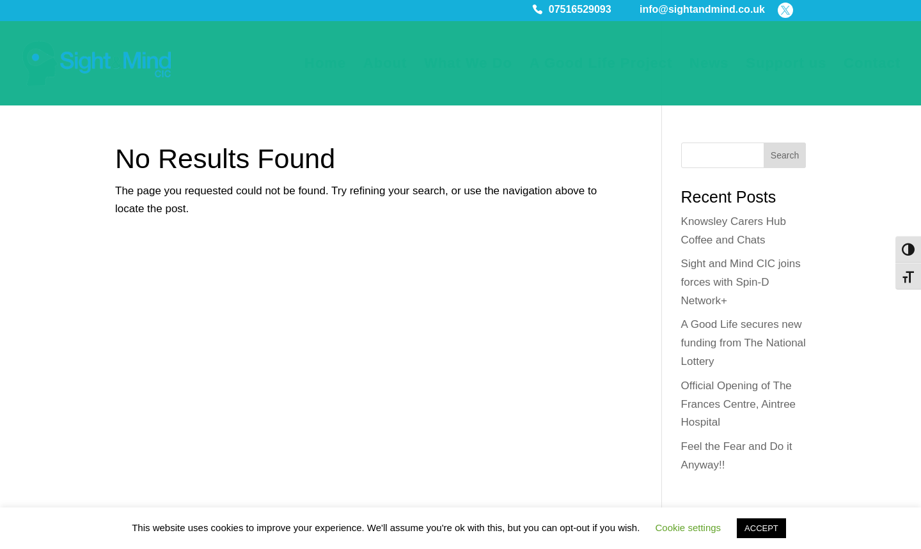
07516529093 (580, 10)
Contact (872, 65)
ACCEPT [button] (761, 528)
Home (325, 65)
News (708, 65)
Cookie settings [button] (688, 527)
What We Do (468, 65)
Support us (786, 65)
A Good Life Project (601, 65)
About (385, 65)
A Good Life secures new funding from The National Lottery (743, 342)
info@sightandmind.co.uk (702, 10)
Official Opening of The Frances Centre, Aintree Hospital (738, 404)
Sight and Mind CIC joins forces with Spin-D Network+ (741, 282)
